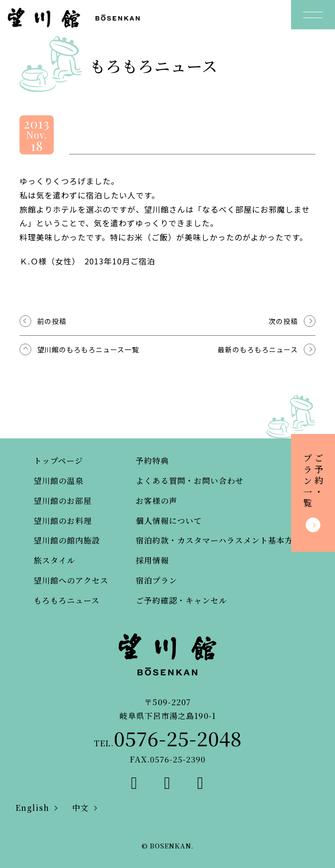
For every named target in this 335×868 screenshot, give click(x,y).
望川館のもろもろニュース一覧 (88, 349)
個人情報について (169, 520)
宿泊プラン (156, 580)
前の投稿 (51, 321)
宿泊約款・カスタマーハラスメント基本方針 (218, 540)
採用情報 (152, 560)
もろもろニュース (67, 600)
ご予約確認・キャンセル (181, 600)
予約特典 (152, 460)
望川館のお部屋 (63, 500)
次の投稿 (283, 321)
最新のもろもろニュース (258, 349)
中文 (80, 807)
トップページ (58, 460)
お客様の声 (156, 500)
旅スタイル (54, 560)
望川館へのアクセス (71, 580)
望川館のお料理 (63, 520)
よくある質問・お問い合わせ (190, 480)
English (32, 807)
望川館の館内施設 (67, 540)
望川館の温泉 (59, 480)
